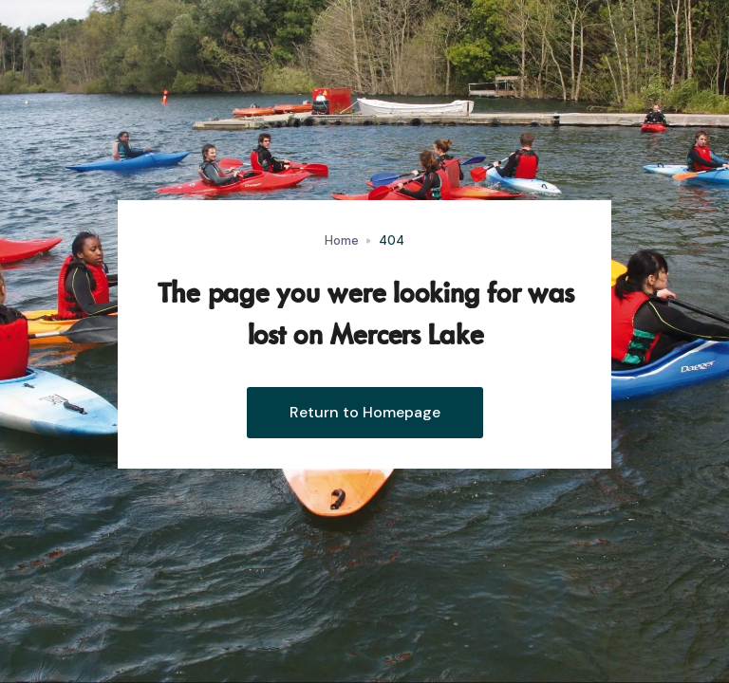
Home (342, 240)
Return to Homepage (365, 412)
